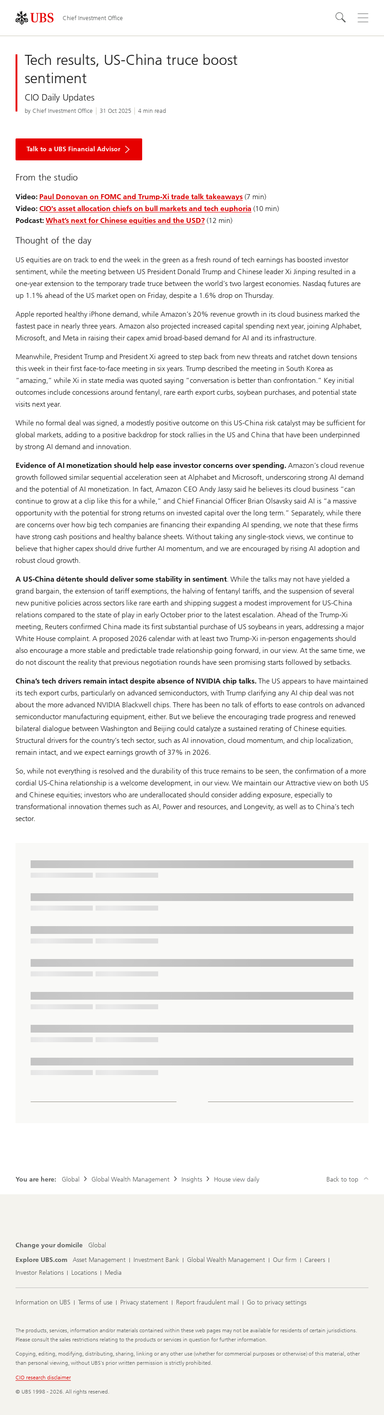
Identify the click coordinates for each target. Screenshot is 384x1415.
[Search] (341, 17)
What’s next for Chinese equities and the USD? (125, 220)
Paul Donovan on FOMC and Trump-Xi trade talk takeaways (141, 196)
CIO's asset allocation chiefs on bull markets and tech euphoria (145, 208)
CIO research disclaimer (43, 1377)
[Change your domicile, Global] (97, 1245)
